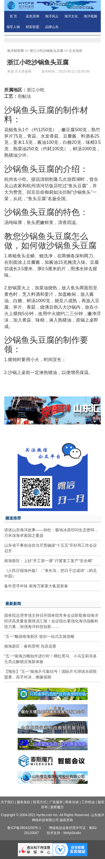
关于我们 (7, 802)
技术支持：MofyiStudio (64, 833)
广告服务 (56, 802)
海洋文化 (71, 16)
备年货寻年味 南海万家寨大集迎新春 (36, 586)
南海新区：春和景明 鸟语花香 (30, 646)
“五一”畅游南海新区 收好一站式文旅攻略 (39, 636)
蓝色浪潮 (32, 16)
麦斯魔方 (57, 807)
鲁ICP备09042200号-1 (24, 828)
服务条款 (23, 802)
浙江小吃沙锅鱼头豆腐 (46, 51)
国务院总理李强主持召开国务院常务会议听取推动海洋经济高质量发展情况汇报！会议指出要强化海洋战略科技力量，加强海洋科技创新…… (51, 621)
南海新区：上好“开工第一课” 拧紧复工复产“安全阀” (48, 560)
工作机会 (88, 802)
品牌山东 (52, 27)
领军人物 (13, 27)
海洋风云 (52, 16)
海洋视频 (90, 16)
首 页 (13, 16)
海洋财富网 (15, 51)
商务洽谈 (72, 802)
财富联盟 (32, 27)
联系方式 (39, 802)
